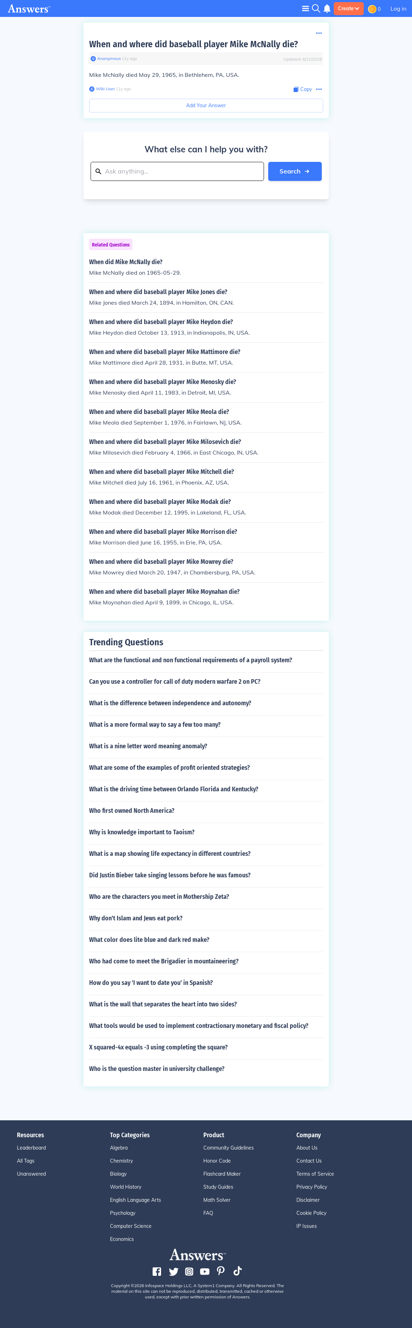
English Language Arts (135, 1200)
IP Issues (306, 1226)
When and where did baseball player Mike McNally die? (193, 44)
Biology (118, 1174)
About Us (307, 1148)
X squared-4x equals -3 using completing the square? (158, 1047)
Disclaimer (308, 1200)
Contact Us (309, 1161)
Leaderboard (31, 1148)
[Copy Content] (303, 89)
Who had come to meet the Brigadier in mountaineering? (164, 961)
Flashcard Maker (222, 1174)
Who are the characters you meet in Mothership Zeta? (159, 897)
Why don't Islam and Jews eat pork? (136, 918)
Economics (122, 1239)
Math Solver (216, 1200)
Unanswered (31, 1174)
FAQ (208, 1213)
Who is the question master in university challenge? (157, 1069)
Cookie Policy (311, 1213)
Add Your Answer (206, 105)
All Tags (26, 1161)
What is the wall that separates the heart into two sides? (163, 1004)
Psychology (122, 1213)
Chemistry (121, 1161)
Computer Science (131, 1226)
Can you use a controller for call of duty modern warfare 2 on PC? (174, 682)
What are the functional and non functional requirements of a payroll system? (190, 660)
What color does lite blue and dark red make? (149, 940)
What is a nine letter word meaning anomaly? (148, 746)
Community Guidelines (228, 1148)
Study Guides (218, 1187)
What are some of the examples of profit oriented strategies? (169, 768)
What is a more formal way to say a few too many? (155, 725)
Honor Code (217, 1161)
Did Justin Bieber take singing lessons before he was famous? (170, 875)
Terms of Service (315, 1174)
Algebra (119, 1148)
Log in (398, 8)
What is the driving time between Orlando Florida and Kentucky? (173, 789)
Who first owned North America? (131, 811)
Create (348, 8)
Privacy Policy (311, 1187)
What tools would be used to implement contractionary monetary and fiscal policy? (198, 1026)
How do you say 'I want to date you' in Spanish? (151, 983)
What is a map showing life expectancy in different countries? (170, 854)
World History (125, 1187)
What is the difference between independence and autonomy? (170, 703)
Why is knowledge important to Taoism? (142, 832)
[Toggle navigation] (305, 8)
